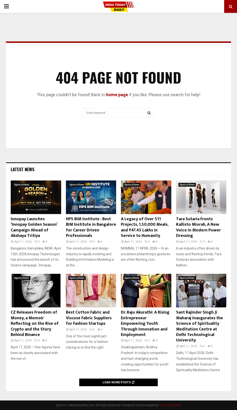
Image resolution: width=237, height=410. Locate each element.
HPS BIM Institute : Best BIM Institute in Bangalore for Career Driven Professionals (91, 227)
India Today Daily (170, 405)
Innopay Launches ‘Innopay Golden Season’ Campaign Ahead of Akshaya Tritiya (34, 227)
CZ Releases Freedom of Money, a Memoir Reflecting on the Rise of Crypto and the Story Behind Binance (35, 323)
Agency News (21, 184)
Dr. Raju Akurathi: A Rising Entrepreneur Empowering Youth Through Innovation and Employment (145, 323)
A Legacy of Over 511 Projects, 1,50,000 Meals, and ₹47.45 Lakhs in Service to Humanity (144, 227)
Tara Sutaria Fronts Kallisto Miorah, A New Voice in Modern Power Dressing (198, 227)
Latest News (22, 169)
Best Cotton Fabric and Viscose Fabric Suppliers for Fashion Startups (89, 318)
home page (117, 94)
